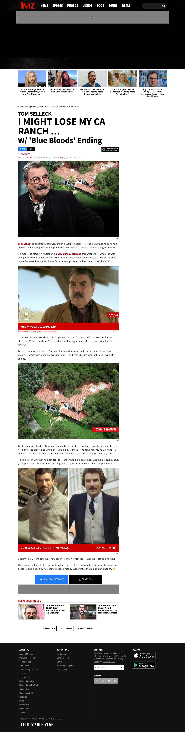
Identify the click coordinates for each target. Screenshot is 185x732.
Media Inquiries (63, 670)
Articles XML (25, 677)
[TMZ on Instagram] (34, 40)
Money (69, 628)
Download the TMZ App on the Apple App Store (144, 655)
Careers (60, 662)
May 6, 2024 (32, 157)
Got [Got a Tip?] (26, 52)
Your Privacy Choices (28, 670)
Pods (114, 63)
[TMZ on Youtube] (29, 39)
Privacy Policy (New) (28, 658)
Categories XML (26, 693)
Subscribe (121, 667)
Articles (22, 673)
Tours (134, 63)
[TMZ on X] (24, 40)
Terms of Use (25, 662)
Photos (70, 63)
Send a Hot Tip (63, 658)
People (22, 701)
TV (60, 628)
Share (51, 579)
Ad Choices (24, 666)
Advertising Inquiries (65, 666)
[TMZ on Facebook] (20, 40)
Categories (24, 689)
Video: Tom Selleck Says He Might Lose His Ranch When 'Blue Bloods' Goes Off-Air (38, 332)
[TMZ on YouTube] (109, 681)
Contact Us (61, 654)
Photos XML (24, 708)
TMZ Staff (25, 154)
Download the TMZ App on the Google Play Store (144, 665)
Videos (93, 63)
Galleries (23, 697)
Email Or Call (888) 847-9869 (50, 52)
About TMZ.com (26, 654)
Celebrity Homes (84, 628)
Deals (155, 63)
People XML (24, 705)
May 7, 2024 (64, 157)
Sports (46, 63)
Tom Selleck (49, 628)
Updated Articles (26, 681)
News (24, 63)
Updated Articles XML (28, 685)
